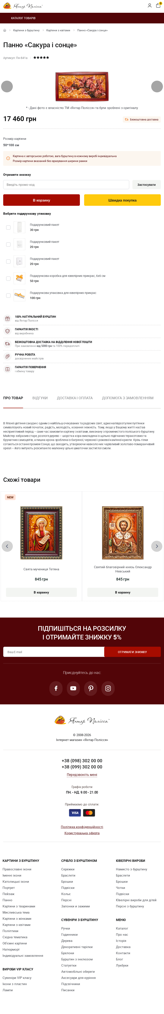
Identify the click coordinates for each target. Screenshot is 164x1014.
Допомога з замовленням (128, 398)
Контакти (123, 954)
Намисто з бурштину (131, 870)
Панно (7, 901)
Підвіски (68, 889)
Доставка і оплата (74, 398)
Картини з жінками (17, 919)
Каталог (122, 929)
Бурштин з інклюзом (77, 960)
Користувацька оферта (82, 834)
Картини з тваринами (19, 907)
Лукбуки (122, 966)
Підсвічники (70, 985)
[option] (40, 402)
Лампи (8, 991)
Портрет (9, 889)
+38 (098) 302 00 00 (82, 762)
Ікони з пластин (15, 985)
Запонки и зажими (75, 907)
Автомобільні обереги (78, 972)
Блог (119, 960)
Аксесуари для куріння (78, 979)
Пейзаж (8, 895)
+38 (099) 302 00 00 (82, 768)
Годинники (69, 935)
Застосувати (146, 185)
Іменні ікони (12, 876)
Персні (66, 901)
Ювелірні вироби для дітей (136, 901)
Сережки (68, 870)
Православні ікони (17, 870)
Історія (121, 942)
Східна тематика (15, 938)
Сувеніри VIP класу (17, 979)
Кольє (66, 895)
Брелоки (67, 954)
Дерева (66, 942)
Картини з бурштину (26, 30)
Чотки (120, 889)
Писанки (68, 991)
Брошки (67, 882)
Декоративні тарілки (77, 948)
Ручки (65, 929)
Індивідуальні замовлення (23, 956)
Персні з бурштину (130, 907)
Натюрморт (11, 950)
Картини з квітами (58, 30)
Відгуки (40, 398)
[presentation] (7, 86)
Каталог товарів (19, 18)
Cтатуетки (68, 966)
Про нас (122, 935)
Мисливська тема (16, 913)
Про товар (13, 398)
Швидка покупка (122, 201)
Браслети (68, 876)
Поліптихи (10, 932)
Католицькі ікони (16, 882)
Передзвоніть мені (82, 775)
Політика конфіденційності (82, 828)
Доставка (123, 948)
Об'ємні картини (15, 944)
